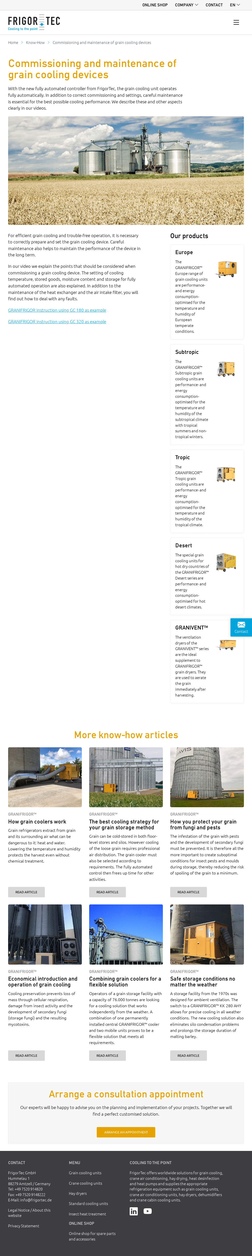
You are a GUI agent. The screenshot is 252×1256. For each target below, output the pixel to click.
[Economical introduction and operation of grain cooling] (45, 934)
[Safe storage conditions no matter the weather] (207, 934)
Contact (214, 5)
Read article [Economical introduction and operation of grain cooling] (26, 1055)
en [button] (232, 5)
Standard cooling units (88, 1203)
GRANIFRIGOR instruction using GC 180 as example (57, 310)
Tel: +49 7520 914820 (25, 1189)
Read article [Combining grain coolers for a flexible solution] (107, 1055)
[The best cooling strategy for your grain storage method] (126, 777)
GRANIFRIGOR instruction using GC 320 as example (57, 321)
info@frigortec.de (36, 1199)
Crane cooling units (85, 1183)
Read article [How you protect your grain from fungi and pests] (188, 892)
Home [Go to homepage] (13, 42)
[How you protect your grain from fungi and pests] (207, 777)
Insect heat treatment (87, 1213)
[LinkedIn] (134, 1210)
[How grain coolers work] (45, 777)
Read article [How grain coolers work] (26, 892)
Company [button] (184, 5)
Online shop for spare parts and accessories (92, 1236)
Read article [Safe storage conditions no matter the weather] (188, 1055)
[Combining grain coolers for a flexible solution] (126, 934)
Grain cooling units (85, 1172)
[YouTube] (148, 1210)
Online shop (155, 5)
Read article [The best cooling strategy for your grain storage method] (107, 892)
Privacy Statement (23, 1225)
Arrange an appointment (126, 1132)
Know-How (35, 42)
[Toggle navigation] (236, 22)
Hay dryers (78, 1193)
